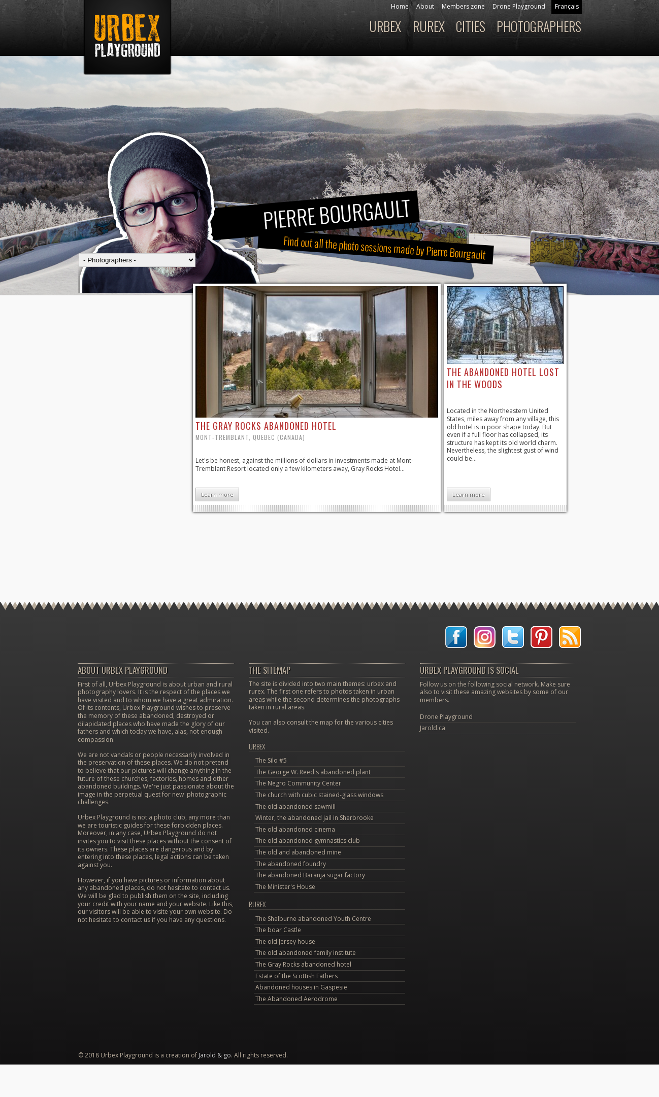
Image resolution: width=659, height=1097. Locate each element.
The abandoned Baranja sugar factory (310, 875)
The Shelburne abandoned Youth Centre (313, 918)
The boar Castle (278, 929)
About (425, 6)
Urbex (385, 26)
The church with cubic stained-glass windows (319, 795)
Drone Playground (518, 6)
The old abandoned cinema (295, 829)
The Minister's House (285, 886)
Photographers (539, 26)
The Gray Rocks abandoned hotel (303, 964)
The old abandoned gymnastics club (307, 840)
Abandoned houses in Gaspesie (301, 987)
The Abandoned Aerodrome (296, 999)
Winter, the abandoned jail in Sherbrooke (314, 817)
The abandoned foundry (290, 864)
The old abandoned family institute (305, 952)
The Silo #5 (271, 760)
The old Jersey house (285, 941)
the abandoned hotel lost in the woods (503, 378)
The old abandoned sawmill (295, 806)
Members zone (463, 6)
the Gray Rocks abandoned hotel (266, 425)
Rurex (429, 26)
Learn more (217, 494)
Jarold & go (215, 1055)
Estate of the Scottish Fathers (296, 976)
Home (400, 6)
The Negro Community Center (298, 783)
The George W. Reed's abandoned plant (313, 772)
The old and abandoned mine (298, 852)
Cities (470, 26)
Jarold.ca (432, 728)
